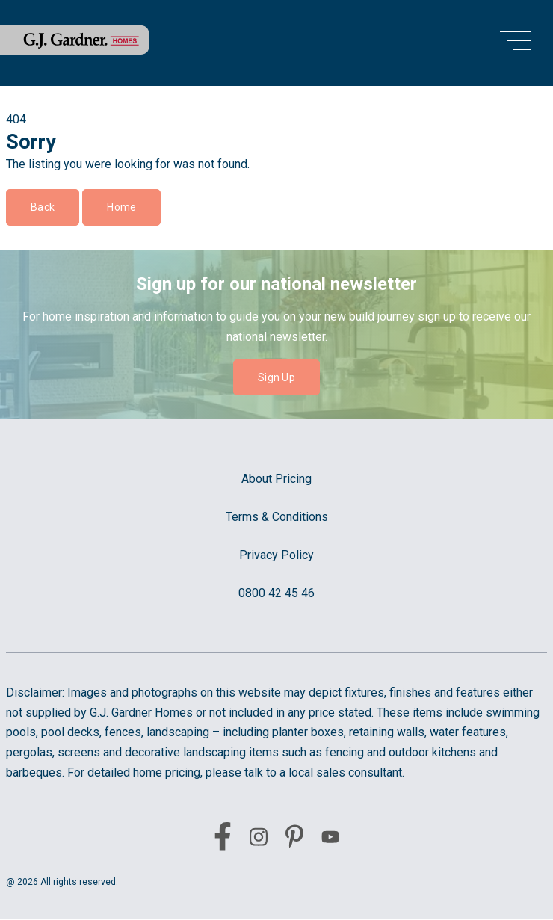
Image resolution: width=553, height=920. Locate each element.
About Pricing (276, 479)
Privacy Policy (276, 555)
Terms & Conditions (277, 517)
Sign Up (276, 377)
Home (121, 207)
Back (43, 207)
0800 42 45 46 (276, 593)
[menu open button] (515, 43)
